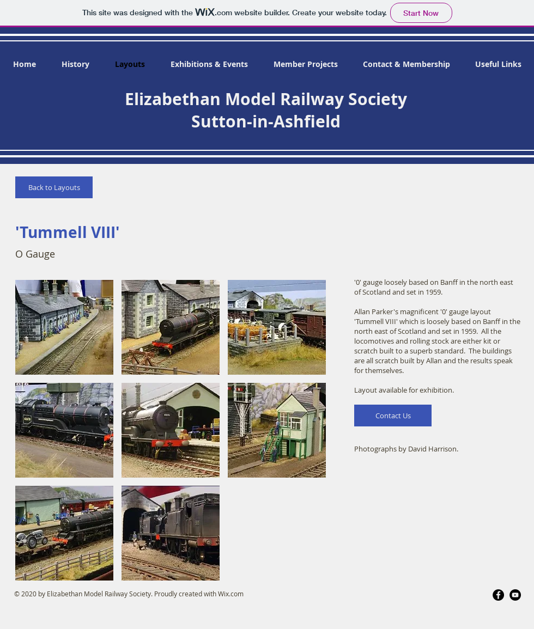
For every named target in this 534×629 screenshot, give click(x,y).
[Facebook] (498, 595)
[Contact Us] (393, 415)
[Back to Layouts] (54, 187)
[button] (64, 327)
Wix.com (231, 593)
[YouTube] (515, 595)
